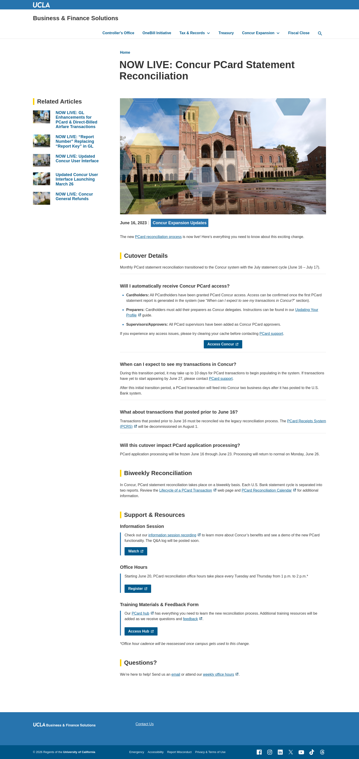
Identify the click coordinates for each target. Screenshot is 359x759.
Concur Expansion (258, 33)
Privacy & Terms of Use (210, 752)
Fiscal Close (299, 33)
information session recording (172, 535)
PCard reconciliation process (158, 237)
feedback (190, 619)
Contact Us (145, 724)
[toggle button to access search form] (320, 34)
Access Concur (220, 344)
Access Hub (138, 631)
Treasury (226, 33)
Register (135, 589)
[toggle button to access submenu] (208, 33)
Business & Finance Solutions (75, 18)
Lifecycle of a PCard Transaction (185, 490)
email (175, 674)
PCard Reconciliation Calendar (267, 490)
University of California (79, 752)
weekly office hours (218, 674)
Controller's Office (118, 33)
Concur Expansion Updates (180, 223)
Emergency (136, 752)
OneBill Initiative (156, 33)
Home (125, 52)
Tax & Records (192, 33)
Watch (133, 551)
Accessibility (156, 752)
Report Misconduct (179, 752)
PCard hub (140, 613)
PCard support (271, 334)
